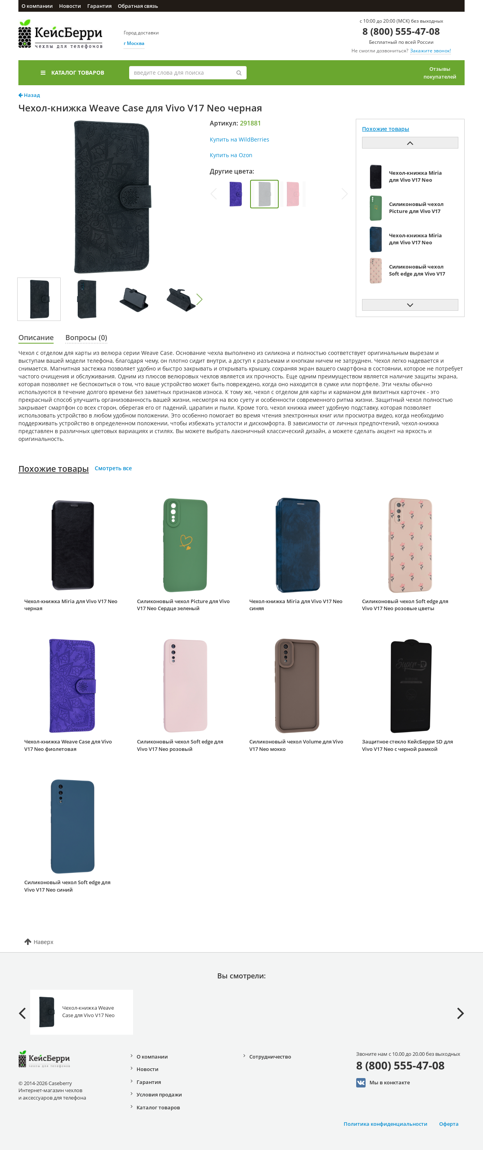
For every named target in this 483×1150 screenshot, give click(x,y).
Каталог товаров (72, 72)
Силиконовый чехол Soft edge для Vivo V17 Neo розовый (180, 745)
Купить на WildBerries (239, 139)
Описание (36, 337)
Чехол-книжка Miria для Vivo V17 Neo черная (70, 605)
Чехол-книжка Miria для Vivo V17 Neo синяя (295, 605)
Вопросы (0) (86, 337)
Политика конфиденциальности (385, 1123)
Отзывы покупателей (440, 72)
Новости (70, 5)
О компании (37, 5)
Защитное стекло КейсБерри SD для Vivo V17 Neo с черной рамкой (407, 745)
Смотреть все (113, 468)
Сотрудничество (270, 1056)
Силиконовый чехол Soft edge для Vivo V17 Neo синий (67, 886)
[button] (199, 299)
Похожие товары (53, 468)
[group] (236, 194)
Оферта (449, 1123)
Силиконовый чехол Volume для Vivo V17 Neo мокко (296, 745)
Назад (29, 95)
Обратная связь (138, 5)
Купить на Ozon (231, 155)
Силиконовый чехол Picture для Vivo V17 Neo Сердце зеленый (183, 605)
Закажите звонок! (430, 50)
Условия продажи (159, 1094)
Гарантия (99, 5)
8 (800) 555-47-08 (401, 31)
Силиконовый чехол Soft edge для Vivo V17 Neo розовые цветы (405, 605)
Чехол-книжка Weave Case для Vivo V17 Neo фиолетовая (68, 745)
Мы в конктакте (383, 1082)
